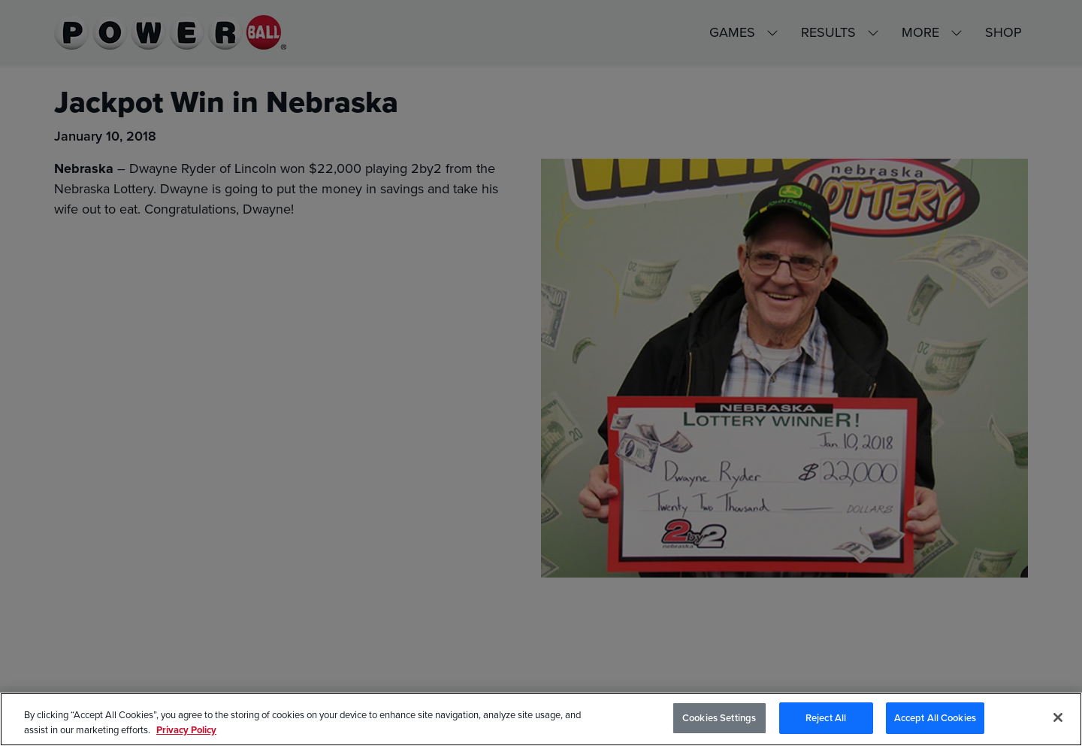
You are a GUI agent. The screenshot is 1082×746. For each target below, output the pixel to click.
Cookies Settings (719, 718)
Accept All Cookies (935, 718)
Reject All (825, 718)
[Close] (1057, 717)
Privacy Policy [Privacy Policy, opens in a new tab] (186, 730)
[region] (541, 719)
